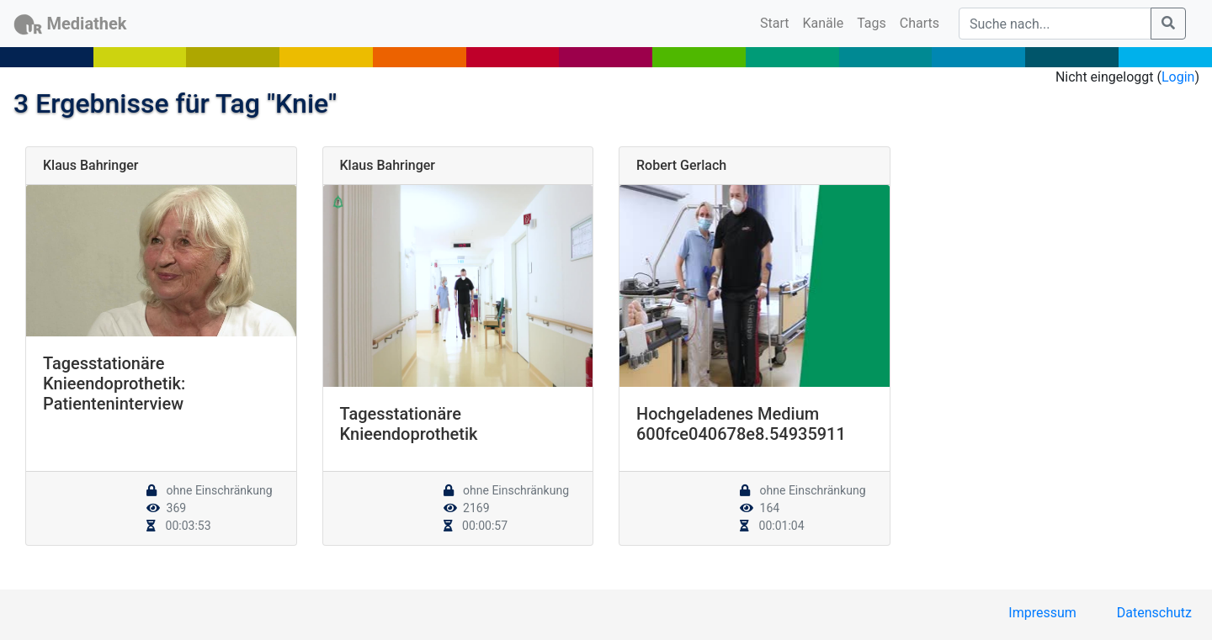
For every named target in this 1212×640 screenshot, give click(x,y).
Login (1178, 77)
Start (777, 22)
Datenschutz (1154, 613)
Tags (871, 23)
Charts (919, 23)
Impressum (1042, 613)
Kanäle (823, 23)
